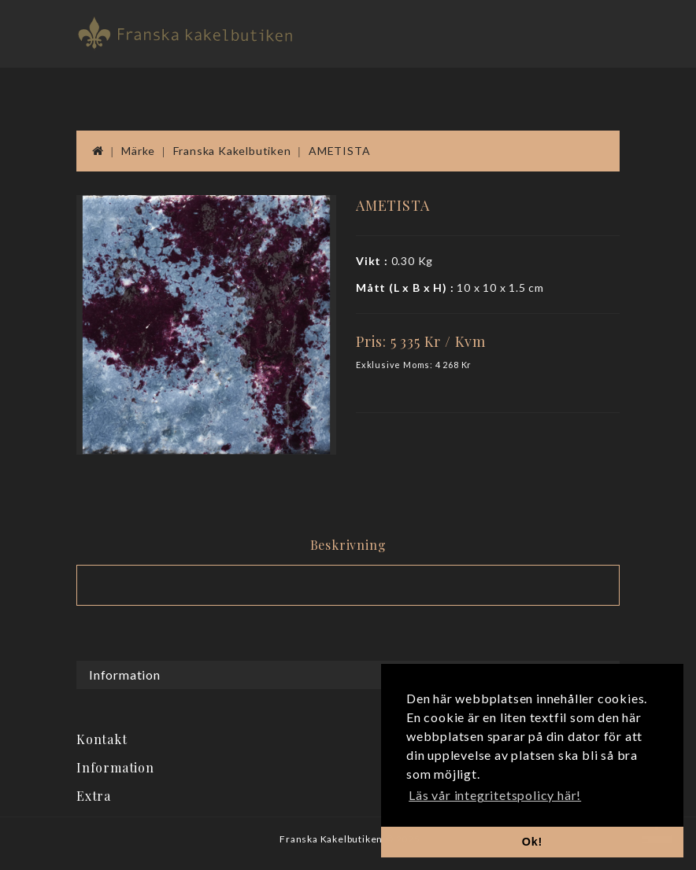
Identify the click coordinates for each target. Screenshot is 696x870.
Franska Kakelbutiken (232, 150)
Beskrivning (348, 544)
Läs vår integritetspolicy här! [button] (495, 794)
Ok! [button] (532, 841)
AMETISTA (339, 150)
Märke (138, 150)
